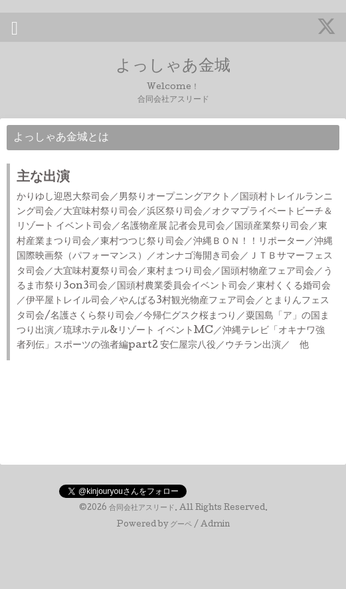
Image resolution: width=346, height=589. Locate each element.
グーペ (181, 525)
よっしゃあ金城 (173, 67)
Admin (215, 525)
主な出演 (43, 178)
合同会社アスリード (142, 509)
